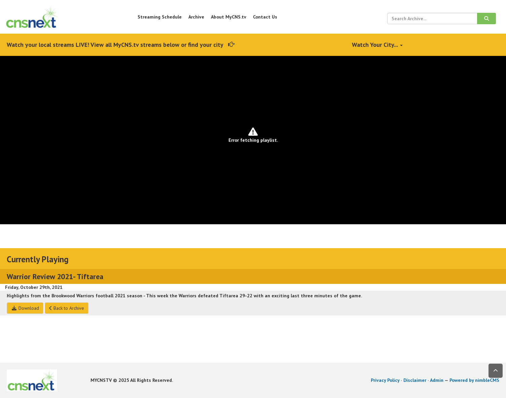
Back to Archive (66, 308)
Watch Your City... (377, 44)
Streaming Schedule (160, 17)
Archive (196, 17)
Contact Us (265, 17)
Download (25, 308)
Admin (436, 380)
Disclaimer (414, 380)
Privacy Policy (385, 380)
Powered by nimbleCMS (474, 380)
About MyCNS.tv (228, 17)
